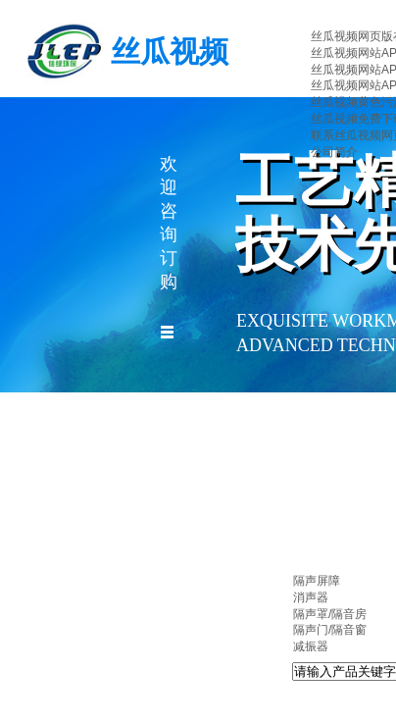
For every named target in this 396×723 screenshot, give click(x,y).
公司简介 (334, 152)
